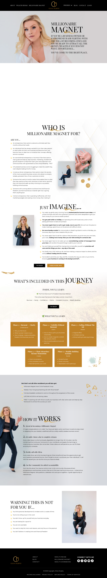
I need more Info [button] (55, 265)
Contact (82, 5)
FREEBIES (68, 5)
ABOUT (12, 5)
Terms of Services (73, 574)
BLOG (76, 5)
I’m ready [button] (39, 265)
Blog (35, 559)
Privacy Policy (47, 574)
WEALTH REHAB (22, 5)
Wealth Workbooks (63, 562)
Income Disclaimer (33, 574)
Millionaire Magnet (62, 559)
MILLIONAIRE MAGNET (37, 5)
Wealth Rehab (60, 557)
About (35, 557)
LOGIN (89, 5)
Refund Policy (60, 574)
